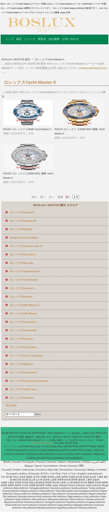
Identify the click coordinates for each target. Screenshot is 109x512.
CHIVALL (88, 450)
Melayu (91, 469)
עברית (72, 473)
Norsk (63, 465)
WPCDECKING (44, 458)
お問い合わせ (70, 39)
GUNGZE (86, 454)
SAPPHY (65, 450)
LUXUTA (69, 454)
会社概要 (54, 39)
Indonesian (28, 469)
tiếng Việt (52, 469)
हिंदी (81, 465)
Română (40, 469)
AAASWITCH (22, 450)
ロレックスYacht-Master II (49, 59)
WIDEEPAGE (70, 446)
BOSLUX (35, 450)
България (11, 473)
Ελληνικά (34, 473)
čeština (23, 473)
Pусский (6, 469)
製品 (19, 39)
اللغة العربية (98, 462)
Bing (60, 446)
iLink (20, 446)
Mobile (7, 462)
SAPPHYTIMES (87, 446)
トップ (9, 39)
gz (39, 446)
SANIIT (101, 446)
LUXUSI (59, 454)
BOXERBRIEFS (74, 458)
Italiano (62, 462)
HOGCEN (9, 454)
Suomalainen (51, 465)
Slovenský (80, 469)
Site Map (29, 446)
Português (28, 462)
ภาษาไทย (55, 473)
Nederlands (74, 462)
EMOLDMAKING (49, 450)
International (94, 473)
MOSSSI (20, 454)
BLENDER (59, 458)
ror (42, 446)
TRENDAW (32, 454)
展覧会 (42, 39)
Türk (64, 473)
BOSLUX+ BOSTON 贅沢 (16, 59)
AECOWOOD (46, 454)
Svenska (73, 465)
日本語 (86, 462)
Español (16, 462)
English (82, 473)
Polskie (17, 469)
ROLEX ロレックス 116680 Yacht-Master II (27, 129)
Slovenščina (66, 469)
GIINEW (30, 458)
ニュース (29, 39)
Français (40, 462)
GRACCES (99, 454)
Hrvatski (101, 469)
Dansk (38, 465)
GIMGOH (98, 450)
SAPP (77, 454)
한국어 (44, 473)
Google (53, 446)
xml (46, 446)
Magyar (29, 465)
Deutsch (51, 462)
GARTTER (76, 450)
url (35, 446)
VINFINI (9, 450)
